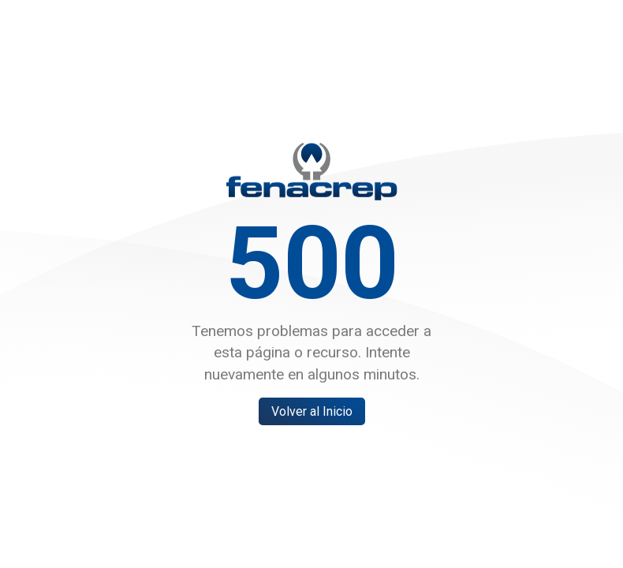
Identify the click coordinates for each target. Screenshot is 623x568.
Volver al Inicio (312, 411)
